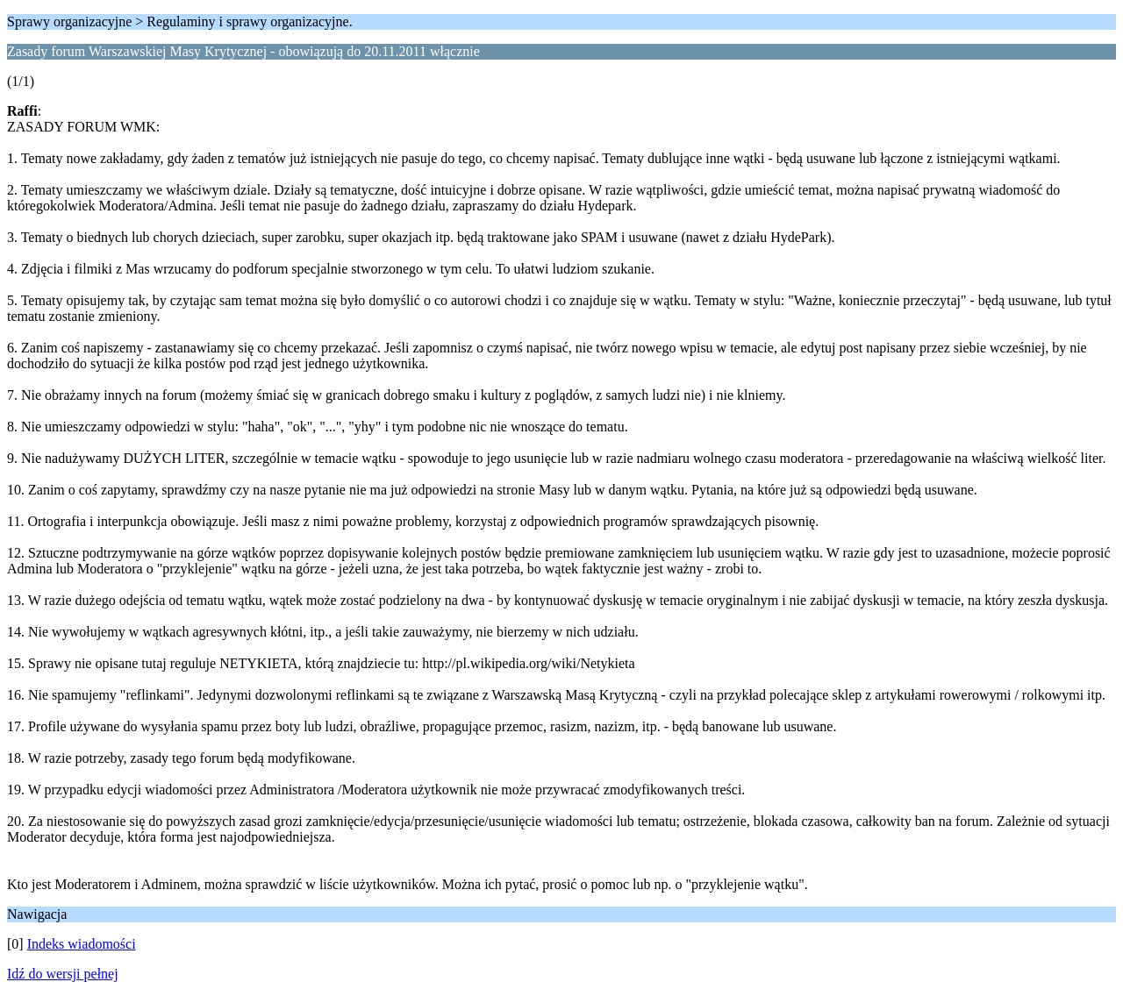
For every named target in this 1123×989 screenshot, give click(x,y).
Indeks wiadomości (81, 943)
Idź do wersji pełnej (62, 973)
